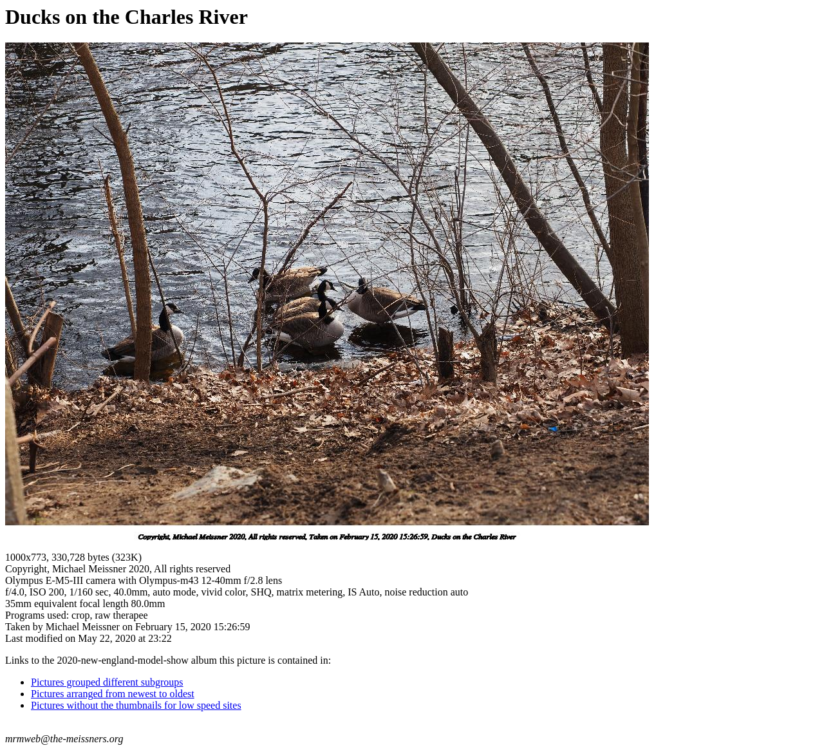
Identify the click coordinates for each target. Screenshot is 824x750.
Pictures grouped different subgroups (107, 682)
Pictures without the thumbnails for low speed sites (136, 705)
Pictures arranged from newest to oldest (112, 693)
